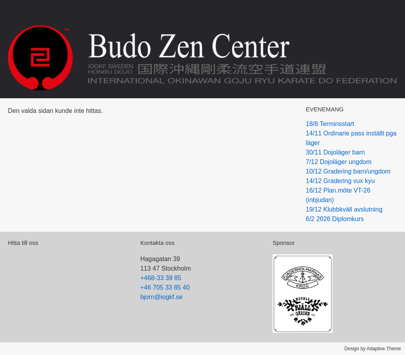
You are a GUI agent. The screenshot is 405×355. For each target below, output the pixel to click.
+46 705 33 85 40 (165, 287)
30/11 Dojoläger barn (335, 152)
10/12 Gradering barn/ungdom (348, 171)
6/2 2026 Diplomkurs (335, 219)
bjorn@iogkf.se (161, 297)
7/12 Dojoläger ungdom (338, 161)
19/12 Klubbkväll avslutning (344, 209)
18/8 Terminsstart (330, 123)
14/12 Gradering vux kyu (340, 181)
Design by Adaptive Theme (372, 348)
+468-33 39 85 (161, 278)
